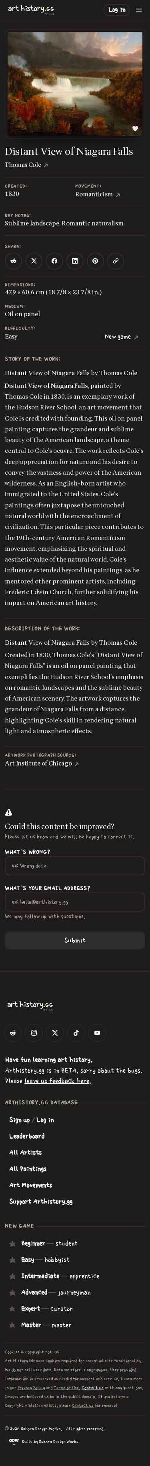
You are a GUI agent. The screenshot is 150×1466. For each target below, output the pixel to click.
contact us (83, 1405)
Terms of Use (66, 1387)
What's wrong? (27, 852)
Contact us (93, 1387)
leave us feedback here (56, 1081)
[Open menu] (139, 10)
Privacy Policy (31, 1387)
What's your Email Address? (47, 888)
